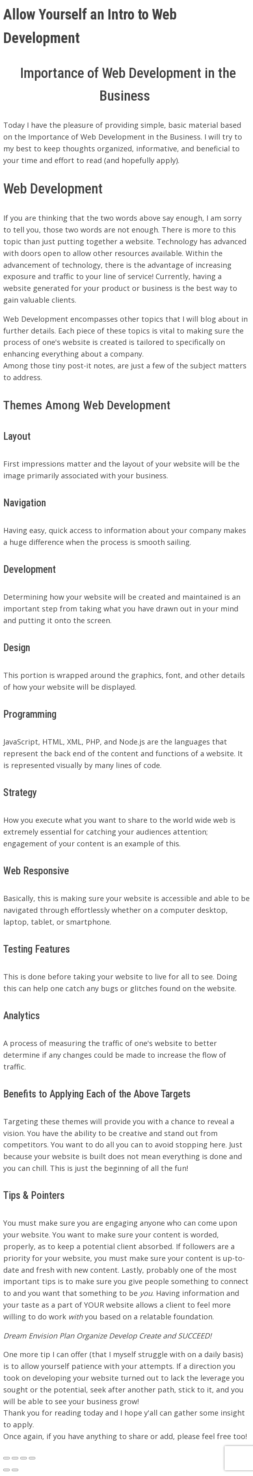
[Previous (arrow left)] (6, 1470)
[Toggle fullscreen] (23, 1458)
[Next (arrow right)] (15, 1470)
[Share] (15, 1458)
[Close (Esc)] (6, 1458)
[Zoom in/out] (32, 1458)
